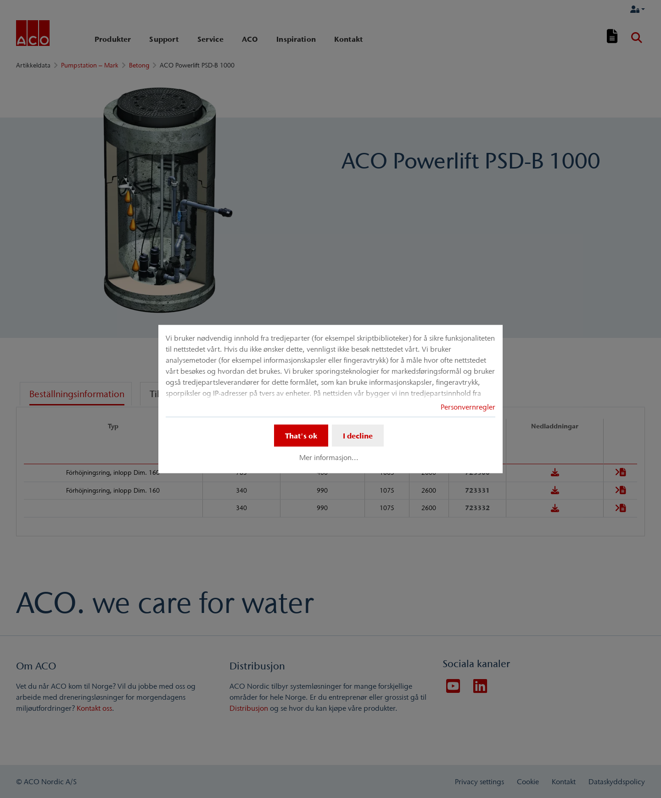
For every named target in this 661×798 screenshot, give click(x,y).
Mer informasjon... (329, 457)
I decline (358, 435)
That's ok (301, 435)
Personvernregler (468, 406)
